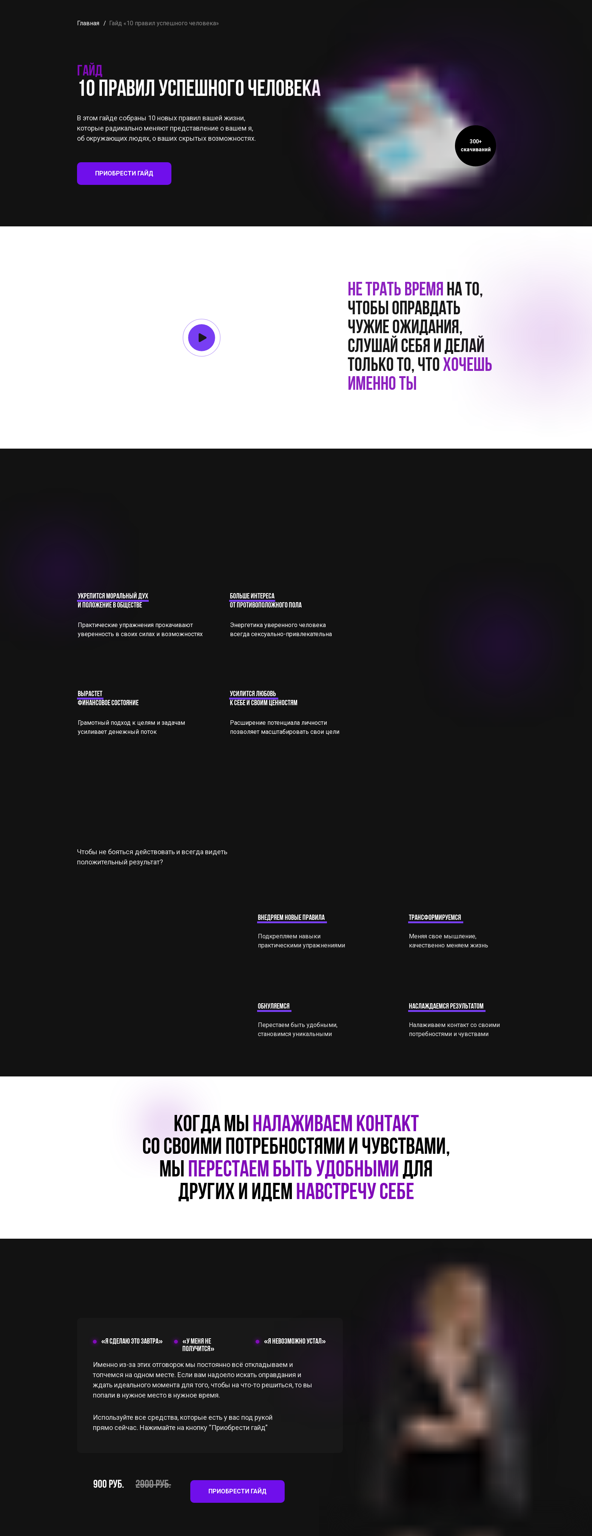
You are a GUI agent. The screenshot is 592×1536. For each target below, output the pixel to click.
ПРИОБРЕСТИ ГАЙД (124, 173)
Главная (88, 23)
